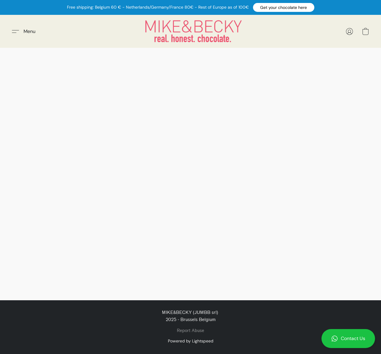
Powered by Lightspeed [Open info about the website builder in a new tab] (190, 341)
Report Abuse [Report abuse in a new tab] (190, 330)
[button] (283, 7)
